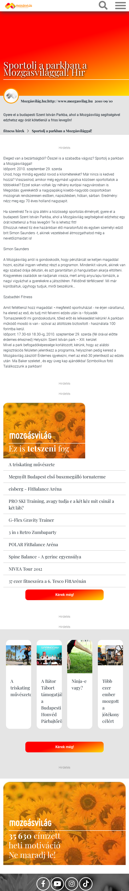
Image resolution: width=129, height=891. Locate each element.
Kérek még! (64, 595)
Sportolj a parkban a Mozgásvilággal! (62, 130)
